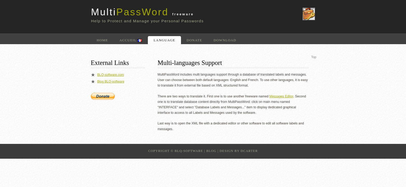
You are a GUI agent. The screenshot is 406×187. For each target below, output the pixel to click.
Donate (194, 40)
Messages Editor (281, 96)
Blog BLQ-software (111, 81)
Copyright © (160, 151)
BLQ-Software (189, 151)
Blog (211, 151)
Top (313, 57)
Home (102, 40)
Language (164, 40)
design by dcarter (239, 151)
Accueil (130, 40)
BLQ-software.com (110, 75)
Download (225, 40)
